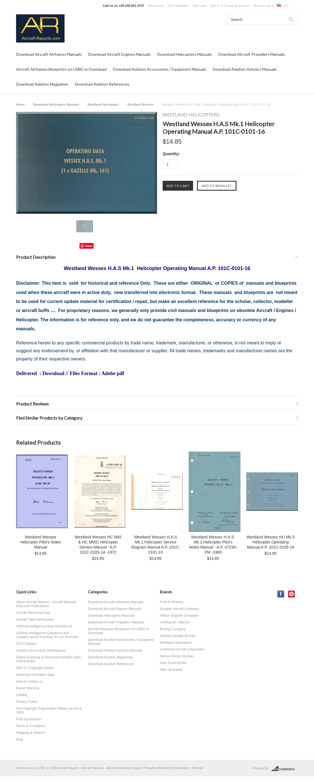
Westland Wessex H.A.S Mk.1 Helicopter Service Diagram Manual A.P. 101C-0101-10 (155, 544)
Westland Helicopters (103, 104)
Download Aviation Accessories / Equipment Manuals (159, 69)
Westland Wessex (140, 104)
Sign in (215, 5)
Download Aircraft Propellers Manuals (251, 54)
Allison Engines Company (179, 616)
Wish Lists (200, 5)
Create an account (236, 5)
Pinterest (291, 594)
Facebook (280, 594)
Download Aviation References (102, 84)
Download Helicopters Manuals (184, 54)
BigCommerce (284, 768)
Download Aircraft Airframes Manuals (49, 54)
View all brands (171, 670)
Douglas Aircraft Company (179, 609)
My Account (156, 5)
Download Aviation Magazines (42, 84)
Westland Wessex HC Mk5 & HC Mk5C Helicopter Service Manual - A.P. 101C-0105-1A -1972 (98, 544)
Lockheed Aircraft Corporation (182, 649)
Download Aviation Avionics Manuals (245, 69)
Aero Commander (173, 663)
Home (20, 104)
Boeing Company (173, 629)
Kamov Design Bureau (177, 656)
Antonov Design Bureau (178, 636)
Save (88, 246)
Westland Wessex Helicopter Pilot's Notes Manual (40, 542)
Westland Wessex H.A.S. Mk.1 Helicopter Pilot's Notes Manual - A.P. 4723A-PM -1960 (213, 544)
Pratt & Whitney (171, 602)
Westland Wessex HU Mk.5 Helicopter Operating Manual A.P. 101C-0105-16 (271, 542)
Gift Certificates (178, 5)
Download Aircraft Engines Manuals (119, 54)
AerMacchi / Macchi (174, 622)
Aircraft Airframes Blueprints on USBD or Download (61, 69)
